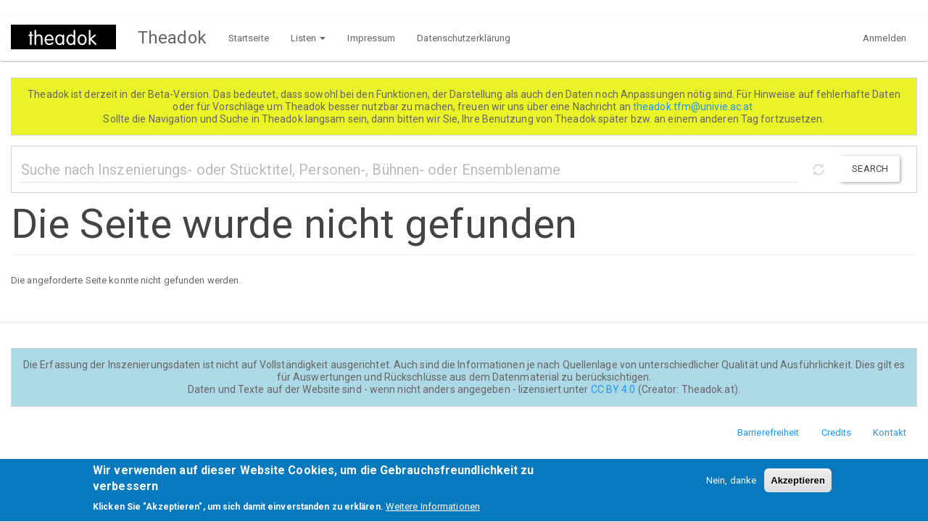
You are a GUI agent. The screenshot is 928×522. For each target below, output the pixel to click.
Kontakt (889, 432)
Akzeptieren (798, 485)
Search (870, 168)
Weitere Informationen (433, 511)
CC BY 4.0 (613, 389)
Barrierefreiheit (768, 432)
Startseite (248, 38)
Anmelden (884, 38)
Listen (308, 38)
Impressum (371, 38)
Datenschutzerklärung (463, 38)
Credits (836, 432)
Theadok (172, 38)
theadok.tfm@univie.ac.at (694, 106)
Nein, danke (731, 485)
